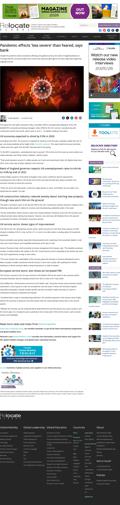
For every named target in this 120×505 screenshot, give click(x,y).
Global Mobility (16, 37)
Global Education (46, 37)
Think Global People (111, 37)
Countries (61, 37)
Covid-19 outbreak (42, 144)
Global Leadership (31, 37)
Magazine (97, 37)
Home (5, 37)
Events (74, 37)
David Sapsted (47, 324)
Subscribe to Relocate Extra (11, 329)
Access (3, 368)
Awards (85, 37)
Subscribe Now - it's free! (109, 25)
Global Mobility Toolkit (22, 337)
